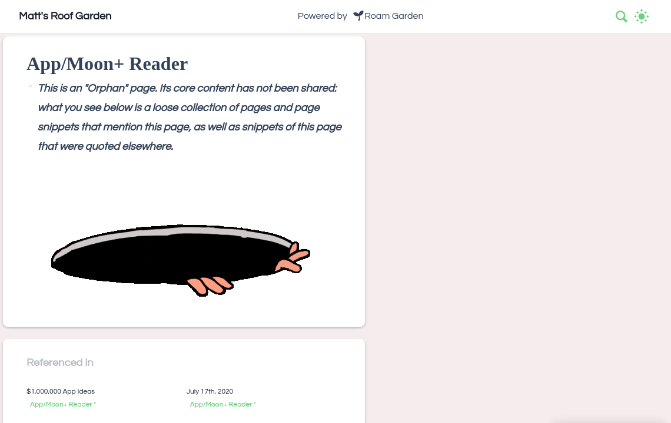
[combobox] (622, 16)
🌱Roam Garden (388, 16)
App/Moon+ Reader (61, 404)
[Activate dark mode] (641, 16)
